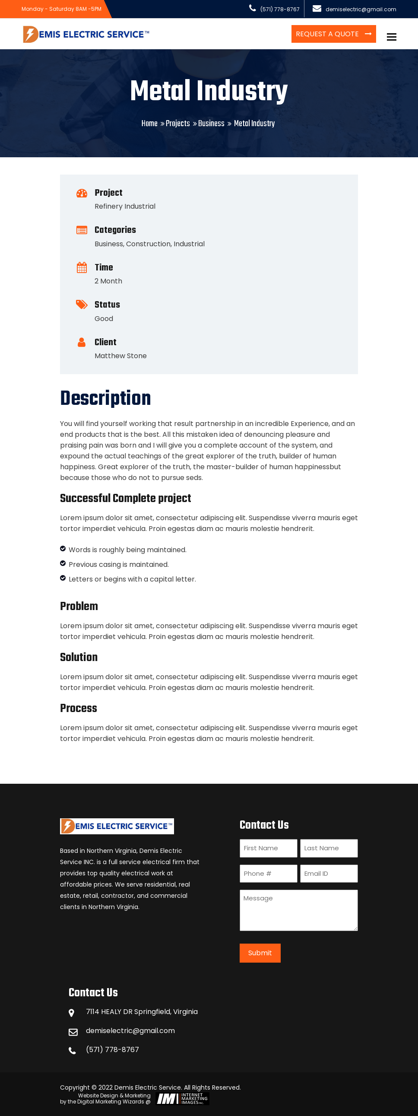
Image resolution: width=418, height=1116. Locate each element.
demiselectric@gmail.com (130, 1031)
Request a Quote (328, 34)
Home (150, 123)
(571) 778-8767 (112, 1050)
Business (211, 123)
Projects (178, 123)
